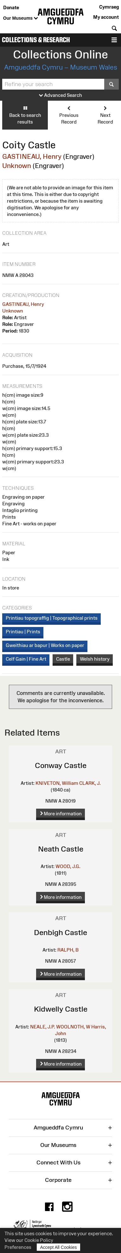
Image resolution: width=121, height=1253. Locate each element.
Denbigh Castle (60, 932)
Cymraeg (109, 7)
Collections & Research (36, 40)
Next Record (105, 115)
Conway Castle (60, 765)
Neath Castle (60, 849)
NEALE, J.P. (42, 1026)
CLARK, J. (90, 783)
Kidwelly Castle (60, 1009)
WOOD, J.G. (67, 866)
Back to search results (25, 115)
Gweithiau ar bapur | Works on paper (45, 645)
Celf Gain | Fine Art (26, 659)
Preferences (17, 1247)
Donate (11, 7)
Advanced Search (60, 95)
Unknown (16, 165)
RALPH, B (68, 950)
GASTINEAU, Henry (31, 156)
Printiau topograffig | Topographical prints (52, 618)
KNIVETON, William (56, 783)
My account (106, 17)
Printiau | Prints (23, 631)
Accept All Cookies (58, 1247)
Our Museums (20, 18)
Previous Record (69, 115)
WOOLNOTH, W (73, 1026)
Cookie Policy (38, 1240)
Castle (63, 659)
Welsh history (95, 659)
